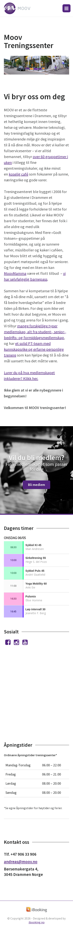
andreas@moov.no (20, 861)
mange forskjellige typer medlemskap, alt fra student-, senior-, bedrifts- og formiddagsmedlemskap (35, 331)
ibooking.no (37, 922)
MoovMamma (15, 273)
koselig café (18, 174)
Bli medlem (36, 484)
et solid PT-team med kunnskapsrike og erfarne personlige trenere (34, 349)
